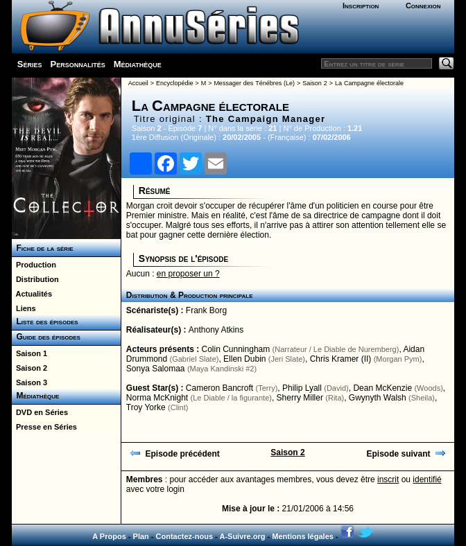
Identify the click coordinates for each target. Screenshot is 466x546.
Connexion (423, 5)
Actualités (32, 294)
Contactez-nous (185, 536)
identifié (427, 479)
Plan (141, 536)
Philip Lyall (302, 388)
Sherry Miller (300, 398)
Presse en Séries (44, 427)
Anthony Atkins (216, 330)
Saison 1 (29, 353)
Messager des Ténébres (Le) (254, 83)
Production (34, 265)
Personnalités (77, 64)
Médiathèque (138, 64)
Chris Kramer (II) (341, 359)
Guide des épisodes (46, 337)
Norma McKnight (157, 398)
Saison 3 (29, 382)
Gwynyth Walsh (377, 398)
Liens (24, 308)
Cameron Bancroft (219, 388)
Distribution (35, 279)
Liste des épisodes (45, 321)
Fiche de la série (43, 248)
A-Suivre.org (242, 536)
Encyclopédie (174, 83)
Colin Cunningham (236, 349)
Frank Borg (206, 310)
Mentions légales (303, 536)
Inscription (361, 5)
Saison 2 (29, 368)
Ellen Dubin (244, 359)
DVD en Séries (40, 412)
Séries (29, 64)
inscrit (388, 479)
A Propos (109, 536)
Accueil (138, 83)
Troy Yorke (146, 407)
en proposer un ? (188, 274)
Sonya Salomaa (155, 368)
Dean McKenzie (382, 388)
